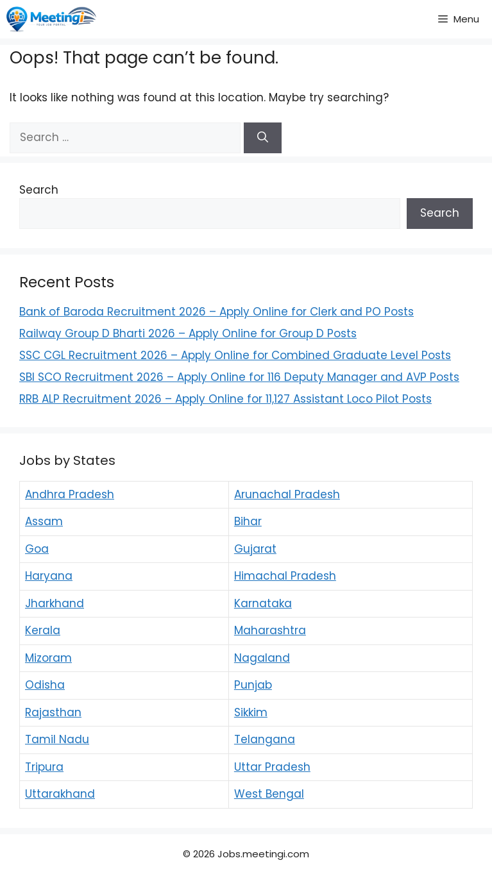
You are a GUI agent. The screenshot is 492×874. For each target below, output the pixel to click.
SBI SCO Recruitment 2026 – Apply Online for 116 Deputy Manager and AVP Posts (239, 377)
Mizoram (48, 658)
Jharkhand (54, 603)
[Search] (263, 137)
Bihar (248, 521)
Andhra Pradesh (69, 494)
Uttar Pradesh (272, 767)
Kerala (42, 630)
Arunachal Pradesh (287, 494)
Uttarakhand (60, 794)
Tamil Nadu (57, 739)
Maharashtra (270, 630)
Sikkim (250, 712)
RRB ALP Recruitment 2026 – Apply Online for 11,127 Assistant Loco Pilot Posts (225, 399)
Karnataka (263, 603)
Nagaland (262, 658)
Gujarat (255, 549)
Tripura (44, 767)
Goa (37, 549)
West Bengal (269, 794)
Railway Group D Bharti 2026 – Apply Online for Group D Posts (188, 333)
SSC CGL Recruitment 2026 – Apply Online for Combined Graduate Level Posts (235, 355)
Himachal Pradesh (285, 576)
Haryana (48, 576)
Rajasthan (53, 712)
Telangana (264, 739)
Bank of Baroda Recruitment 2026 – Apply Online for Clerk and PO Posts (216, 311)
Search (38, 189)
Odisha (45, 685)
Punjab (253, 685)
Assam (44, 521)
